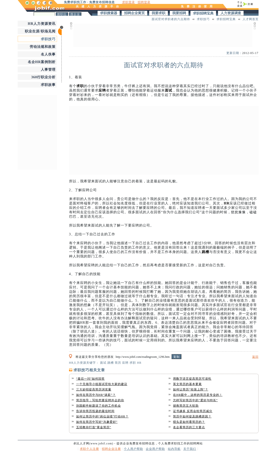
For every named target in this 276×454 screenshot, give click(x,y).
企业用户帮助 (155, 449)
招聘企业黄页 (134, 13)
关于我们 (189, 449)
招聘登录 (144, 2)
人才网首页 (251, 19)
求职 (80, 86)
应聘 (102, 90)
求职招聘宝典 (203, 13)
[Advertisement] (37, 132)
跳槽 (205, 252)
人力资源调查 (230, 13)
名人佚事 (48, 54)
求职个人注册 (89, 449)
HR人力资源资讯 (42, 24)
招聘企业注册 (111, 449)
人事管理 (48, 69)
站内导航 (174, 449)
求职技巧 (48, 39)
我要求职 (158, 13)
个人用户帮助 (133, 449)
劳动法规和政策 (43, 47)
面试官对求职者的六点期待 (171, 19)
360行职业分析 (43, 77)
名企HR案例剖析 (42, 62)
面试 (168, 90)
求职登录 (128, 2)
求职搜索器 (108, 13)
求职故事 (48, 85)
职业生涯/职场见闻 (40, 31)
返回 (255, 357)
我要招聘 (179, 13)
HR (227, 203)
